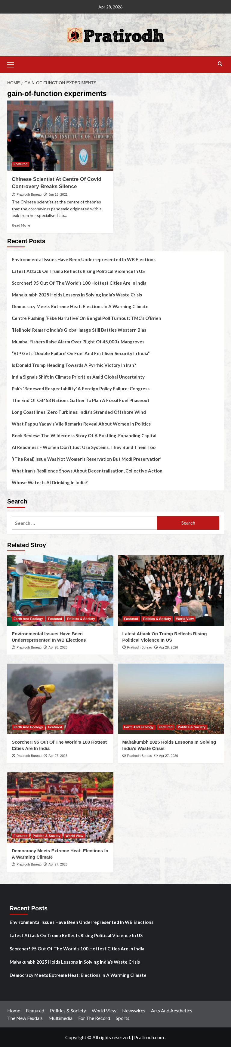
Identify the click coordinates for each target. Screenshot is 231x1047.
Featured (35, 1010)
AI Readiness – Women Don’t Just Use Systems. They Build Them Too (84, 447)
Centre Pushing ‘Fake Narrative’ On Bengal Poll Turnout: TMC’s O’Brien (86, 318)
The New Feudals (25, 1018)
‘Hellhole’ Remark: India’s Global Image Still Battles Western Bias (79, 330)
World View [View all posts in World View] (185, 619)
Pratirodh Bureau (29, 194)
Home (13, 1010)
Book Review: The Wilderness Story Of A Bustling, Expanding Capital (84, 435)
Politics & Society (68, 1010)
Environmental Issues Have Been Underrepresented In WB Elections (84, 259)
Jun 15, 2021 (58, 194)
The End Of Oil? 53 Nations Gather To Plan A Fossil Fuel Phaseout (80, 400)
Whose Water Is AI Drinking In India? (50, 482)
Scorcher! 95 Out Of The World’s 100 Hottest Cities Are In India (79, 283)
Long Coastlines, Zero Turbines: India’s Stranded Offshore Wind (79, 412)
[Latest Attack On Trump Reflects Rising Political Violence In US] (171, 590)
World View (104, 1010)
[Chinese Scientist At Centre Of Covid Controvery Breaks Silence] (60, 136)
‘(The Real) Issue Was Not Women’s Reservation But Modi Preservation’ (86, 459)
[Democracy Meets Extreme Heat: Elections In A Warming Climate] (60, 807)
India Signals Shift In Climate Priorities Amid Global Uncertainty (78, 376)
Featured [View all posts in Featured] (20, 164)
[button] (13, 63)
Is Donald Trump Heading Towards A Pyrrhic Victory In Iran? (74, 365)
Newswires (133, 1010)
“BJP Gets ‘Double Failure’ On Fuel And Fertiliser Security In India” (81, 353)
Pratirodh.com (149, 1037)
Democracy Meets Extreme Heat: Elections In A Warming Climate (80, 306)
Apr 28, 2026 (57, 647)
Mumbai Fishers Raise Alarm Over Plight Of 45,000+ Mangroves (78, 341)
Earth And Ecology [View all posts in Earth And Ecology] (28, 619)
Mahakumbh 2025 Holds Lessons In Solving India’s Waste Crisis (77, 294)
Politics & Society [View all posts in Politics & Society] (81, 619)
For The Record (94, 1018)
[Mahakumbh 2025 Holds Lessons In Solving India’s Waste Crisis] (171, 699)
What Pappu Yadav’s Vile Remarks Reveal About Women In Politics (81, 423)
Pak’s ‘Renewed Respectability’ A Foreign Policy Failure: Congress (80, 388)
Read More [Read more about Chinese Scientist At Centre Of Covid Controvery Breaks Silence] (21, 225)
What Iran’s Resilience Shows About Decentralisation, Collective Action (87, 470)
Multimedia (60, 1018)
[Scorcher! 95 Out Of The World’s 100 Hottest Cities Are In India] (60, 699)
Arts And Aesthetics (171, 1010)
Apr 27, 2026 (57, 755)
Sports (122, 1018)
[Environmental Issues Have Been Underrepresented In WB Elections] (60, 590)
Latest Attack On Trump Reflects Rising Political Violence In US (78, 271)
